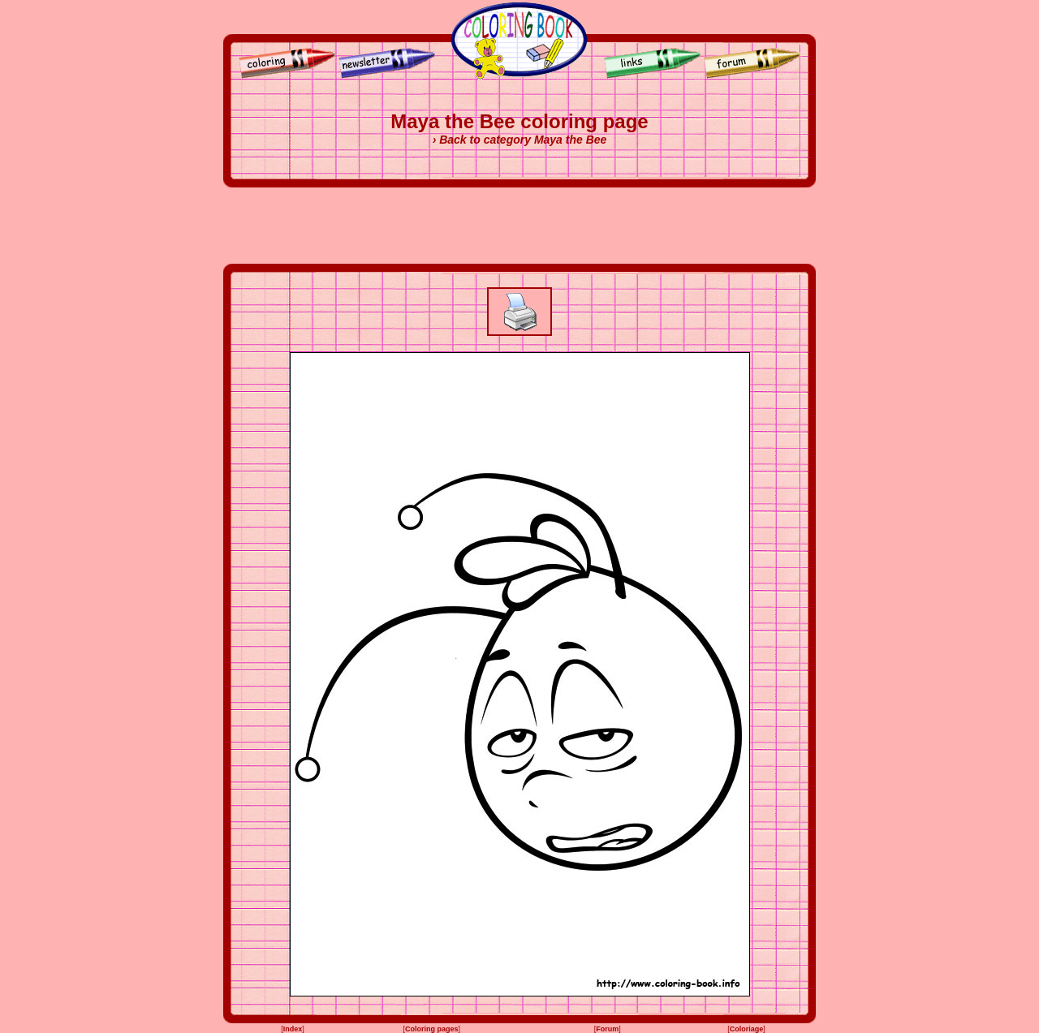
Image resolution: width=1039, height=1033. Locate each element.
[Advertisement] (519, 225)
